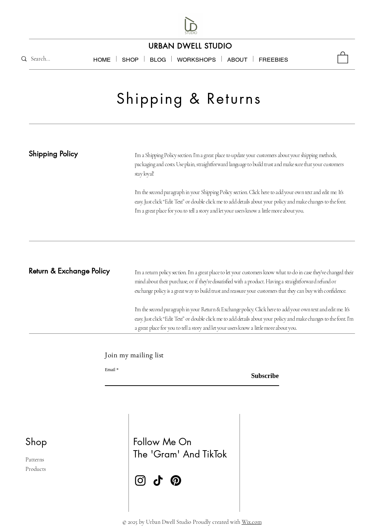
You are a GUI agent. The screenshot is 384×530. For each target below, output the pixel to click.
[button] (273, 59)
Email (110, 369)
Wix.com (252, 522)
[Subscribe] (260, 376)
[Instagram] (140, 480)
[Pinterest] (176, 480)
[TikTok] (158, 480)
